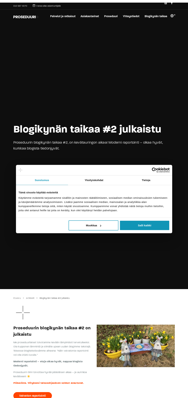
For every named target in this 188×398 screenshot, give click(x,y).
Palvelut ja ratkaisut (62, 16)
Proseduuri (111, 16)
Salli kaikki (144, 225)
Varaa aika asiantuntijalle (47, 5)
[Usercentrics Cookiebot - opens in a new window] (154, 170)
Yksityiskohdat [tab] (94, 179)
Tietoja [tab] (146, 179)
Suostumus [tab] (42, 179)
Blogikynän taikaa (156, 16)
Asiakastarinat (89, 16)
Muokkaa (93, 225)
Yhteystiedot (131, 16)
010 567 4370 (20, 6)
